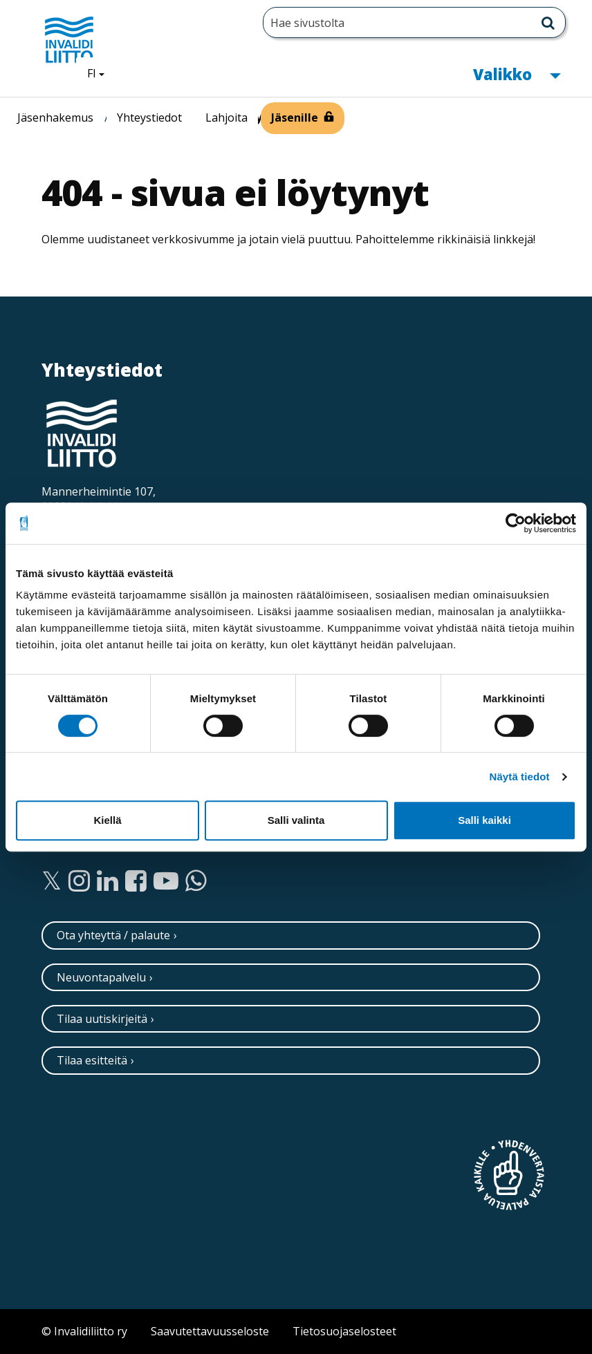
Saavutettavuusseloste (210, 1331)
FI (100, 72)
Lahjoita (226, 117)
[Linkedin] (107, 881)
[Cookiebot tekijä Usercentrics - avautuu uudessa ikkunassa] (515, 523)
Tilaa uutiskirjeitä (102, 1018)
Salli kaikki (484, 820)
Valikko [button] (516, 73)
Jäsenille (294, 117)
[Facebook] (136, 881)
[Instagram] (79, 881)
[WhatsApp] (196, 881)
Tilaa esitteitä (92, 1060)
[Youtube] (166, 881)
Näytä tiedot (520, 776)
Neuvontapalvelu (101, 977)
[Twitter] (51, 881)
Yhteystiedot (149, 117)
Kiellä (107, 820)
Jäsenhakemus (55, 117)
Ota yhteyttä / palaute (113, 935)
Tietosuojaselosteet (344, 1331)
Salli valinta (296, 820)
